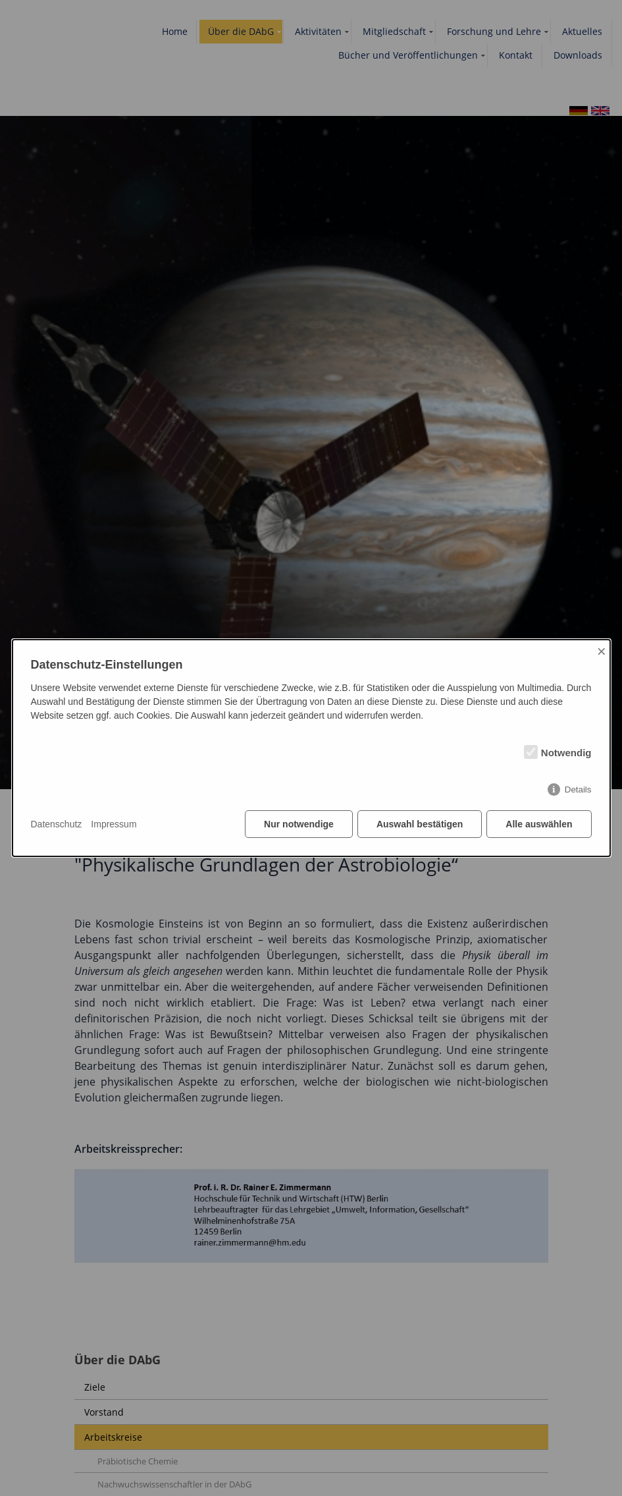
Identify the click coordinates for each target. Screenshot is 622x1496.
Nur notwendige (299, 824)
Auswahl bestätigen (419, 824)
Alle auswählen (538, 824)
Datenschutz (56, 824)
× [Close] (601, 651)
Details (578, 789)
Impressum (113, 824)
